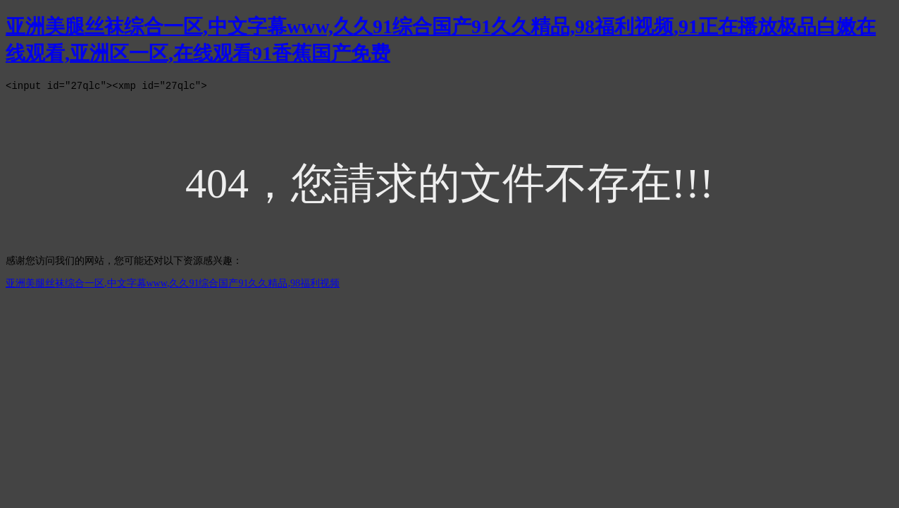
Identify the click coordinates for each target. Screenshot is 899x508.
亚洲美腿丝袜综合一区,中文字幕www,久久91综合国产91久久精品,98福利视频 (173, 285)
